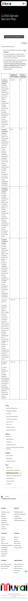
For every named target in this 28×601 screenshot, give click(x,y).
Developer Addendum (10, 430)
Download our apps (6, 564)
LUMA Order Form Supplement (12, 470)
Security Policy (9, 455)
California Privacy (10, 478)
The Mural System (18, 512)
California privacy (18, 568)
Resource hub (4, 543)
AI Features (8, 413)
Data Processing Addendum (12, 416)
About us (16, 537)
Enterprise (3, 529)
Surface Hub (4, 568)
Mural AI (3, 516)
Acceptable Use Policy (11, 444)
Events (3, 537)
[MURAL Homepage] (2, 497)
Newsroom (17, 541)
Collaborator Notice (10, 427)
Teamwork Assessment (20, 514)
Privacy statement (18, 564)
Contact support (18, 547)
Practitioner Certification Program (17, 63)
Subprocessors (9, 467)
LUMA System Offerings (11, 411)
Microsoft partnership (6, 545)
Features (3, 514)
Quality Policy (9, 458)
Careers (16, 539)
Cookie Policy (9, 442)
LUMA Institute (18, 518)
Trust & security (5, 524)
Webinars (3, 539)
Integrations (4, 522)
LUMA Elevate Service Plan (12, 473)
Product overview (5, 512)
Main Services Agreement (11, 408)
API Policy (8, 436)
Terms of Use (9, 424)
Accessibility (4, 549)
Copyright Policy (9, 439)
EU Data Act (8, 484)
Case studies (4, 547)
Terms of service (18, 566)
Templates (3, 518)
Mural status (4, 552)
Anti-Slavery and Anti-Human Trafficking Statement (15, 448)
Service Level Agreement (11, 419)
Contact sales (17, 545)
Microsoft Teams (5, 566)
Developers (4, 520)
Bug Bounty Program (10, 461)
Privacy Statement (10, 481)
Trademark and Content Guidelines (13, 475)
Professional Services (19, 520)
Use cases (16, 516)
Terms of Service (9, 422)
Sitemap (3, 556)
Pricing (3, 526)
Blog (2, 541)
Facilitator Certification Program (12, 65)
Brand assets (17, 543)
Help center (4, 554)
